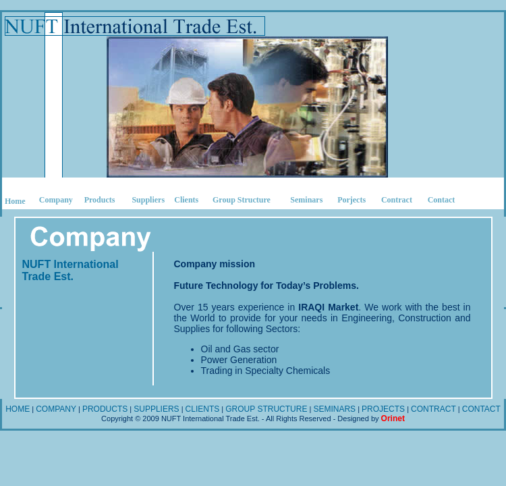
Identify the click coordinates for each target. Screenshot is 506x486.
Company (56, 200)
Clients (186, 200)
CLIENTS (203, 409)
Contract (396, 200)
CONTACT (481, 409)
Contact (441, 200)
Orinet (393, 418)
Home (15, 201)
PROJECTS (383, 409)
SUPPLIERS (156, 409)
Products (99, 200)
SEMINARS (334, 409)
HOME (17, 409)
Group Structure (242, 200)
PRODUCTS (105, 409)
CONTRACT (433, 409)
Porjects (351, 200)
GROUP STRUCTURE (266, 409)
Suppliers (148, 200)
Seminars (306, 200)
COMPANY (56, 409)
